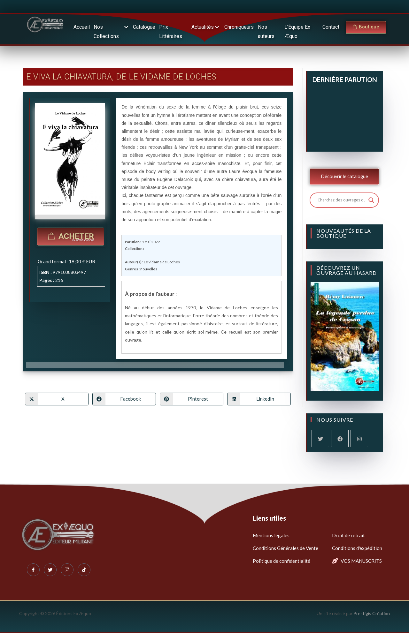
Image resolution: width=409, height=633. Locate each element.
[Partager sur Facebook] (124, 398)
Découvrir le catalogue (344, 176)
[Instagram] (359, 438)
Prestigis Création (371, 613)
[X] (320, 438)
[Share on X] (57, 398)
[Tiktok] (84, 569)
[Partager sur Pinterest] (191, 398)
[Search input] (341, 200)
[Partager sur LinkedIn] (259, 398)
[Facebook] (340, 438)
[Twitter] (50, 569)
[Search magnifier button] (371, 200)
